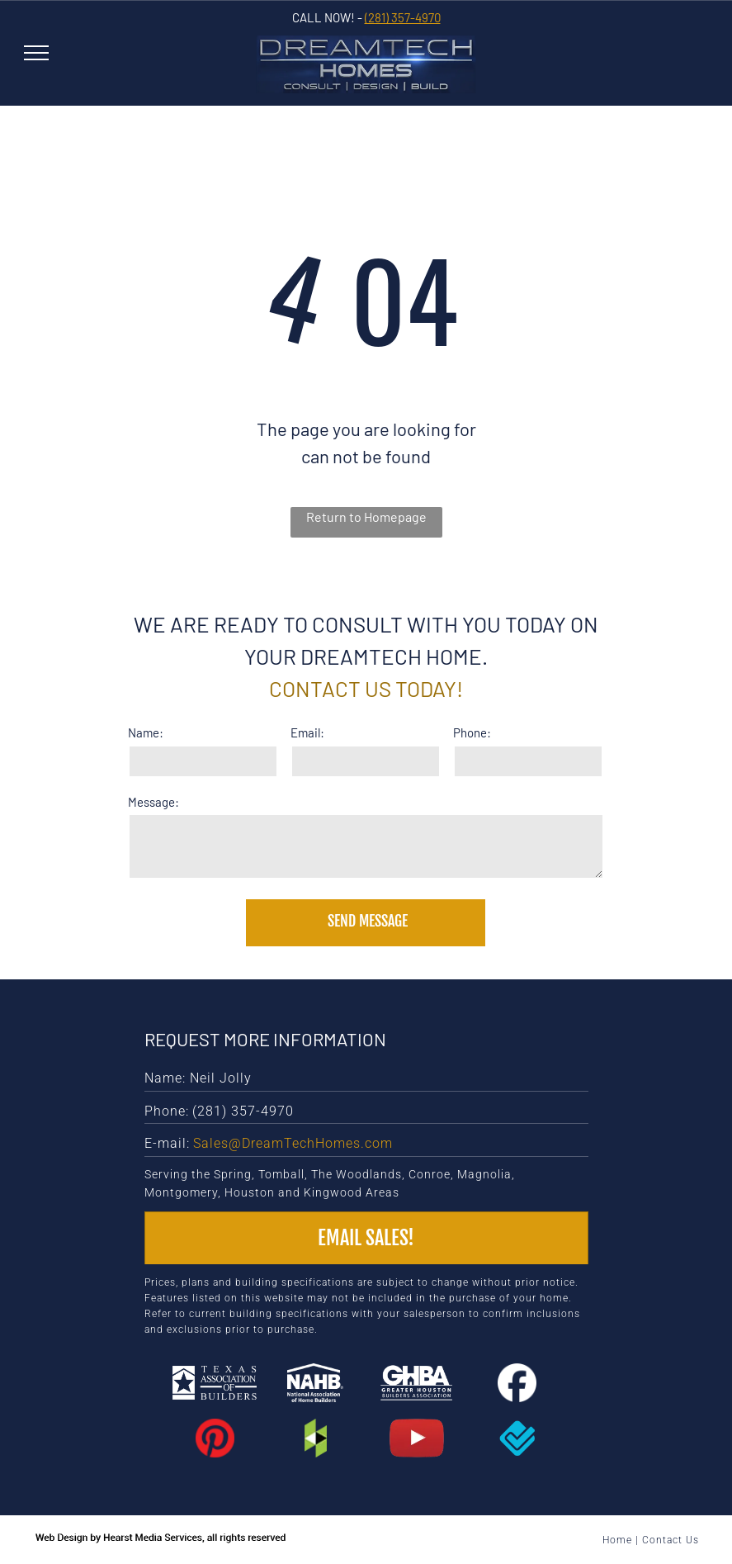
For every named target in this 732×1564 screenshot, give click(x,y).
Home (617, 1540)
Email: (307, 732)
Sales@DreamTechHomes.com (293, 1143)
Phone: (472, 732)
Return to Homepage (366, 516)
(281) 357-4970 (403, 17)
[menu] (36, 52)
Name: (145, 732)
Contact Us (670, 1540)
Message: (153, 801)
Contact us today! (366, 688)
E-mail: (167, 1143)
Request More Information (265, 1039)
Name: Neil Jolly (198, 1078)
